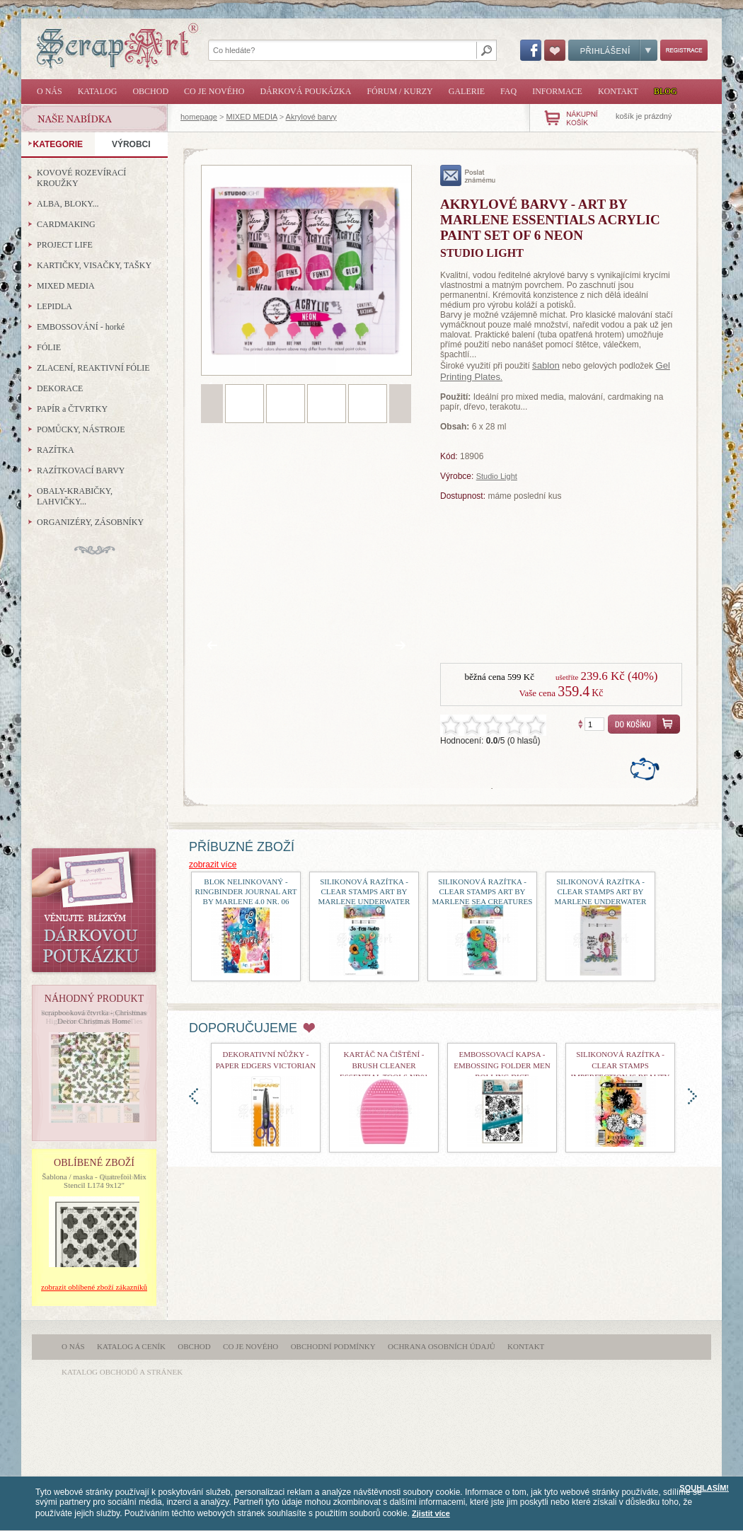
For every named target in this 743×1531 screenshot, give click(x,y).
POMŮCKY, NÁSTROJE (81, 429)
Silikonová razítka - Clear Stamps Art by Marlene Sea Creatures (482, 891)
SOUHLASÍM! (704, 1488)
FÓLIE (49, 347)
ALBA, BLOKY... (67, 204)
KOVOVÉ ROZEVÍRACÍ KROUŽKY (81, 178)
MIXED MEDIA (251, 116)
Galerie (467, 91)
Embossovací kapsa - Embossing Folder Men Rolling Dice (502, 1065)
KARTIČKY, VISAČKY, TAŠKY (94, 265)
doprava (692, 1096)
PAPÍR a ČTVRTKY (72, 409)
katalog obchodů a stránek (122, 1372)
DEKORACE (60, 388)
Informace (557, 91)
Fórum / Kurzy (399, 91)
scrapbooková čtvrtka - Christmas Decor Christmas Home (94, 1016)
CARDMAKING (66, 224)
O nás (49, 91)
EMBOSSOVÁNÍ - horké (81, 327)
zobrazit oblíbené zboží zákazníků (94, 1287)
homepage (198, 116)
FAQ (508, 91)
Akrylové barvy (311, 116)
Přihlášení (612, 50)
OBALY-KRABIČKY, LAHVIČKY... (75, 496)
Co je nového (214, 91)
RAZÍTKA (55, 450)
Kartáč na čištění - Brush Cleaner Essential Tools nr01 (384, 1065)
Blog (665, 91)
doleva (193, 1096)
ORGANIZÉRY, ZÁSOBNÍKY (90, 522)
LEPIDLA (54, 306)
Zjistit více (431, 1513)
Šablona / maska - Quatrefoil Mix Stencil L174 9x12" (94, 1180)
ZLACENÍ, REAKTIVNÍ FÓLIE (93, 368)
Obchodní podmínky (333, 1346)
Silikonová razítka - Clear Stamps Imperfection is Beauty (620, 1065)
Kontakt (618, 91)
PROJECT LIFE (65, 245)
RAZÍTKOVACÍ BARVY (81, 470)
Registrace (684, 50)
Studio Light (496, 476)
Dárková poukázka (305, 91)
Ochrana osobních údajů (441, 1346)
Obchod (150, 91)
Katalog (97, 91)
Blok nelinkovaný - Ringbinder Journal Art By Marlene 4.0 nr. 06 (246, 891)
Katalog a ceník (131, 1346)
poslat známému (468, 175)
